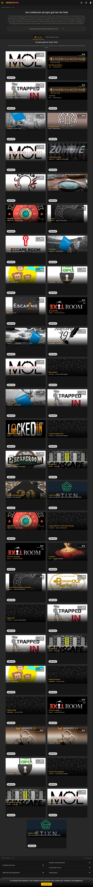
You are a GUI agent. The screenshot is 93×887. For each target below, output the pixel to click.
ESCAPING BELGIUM (58, 558)
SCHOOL (10, 126)
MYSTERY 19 (59, 343)
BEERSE (8, 497)
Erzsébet (52, 557)
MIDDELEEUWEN (54, 680)
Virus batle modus (14, 157)
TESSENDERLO (52, 282)
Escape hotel (54, 126)
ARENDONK (10, 190)
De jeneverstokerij (14, 434)
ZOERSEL (9, 466)
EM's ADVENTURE (55, 188)
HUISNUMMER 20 (16, 497)
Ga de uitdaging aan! (15, 495)
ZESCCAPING (17, 190)
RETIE (50, 190)
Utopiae (52, 219)
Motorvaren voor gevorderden (19, 587)
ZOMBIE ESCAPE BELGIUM (62, 159)
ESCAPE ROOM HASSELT (19, 251)
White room (32, 833)
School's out (12, 680)
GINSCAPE (57, 466)
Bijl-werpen (53, 372)
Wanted (10, 372)
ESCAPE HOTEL (56, 128)
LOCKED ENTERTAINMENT (61, 374)
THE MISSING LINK (57, 67)
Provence (52, 464)
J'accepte (47, 884)
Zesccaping (11, 188)
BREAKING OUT (57, 589)
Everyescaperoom (5, 7)
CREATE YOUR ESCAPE (61, 220)
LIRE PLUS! (53, 77)
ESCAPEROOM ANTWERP (19, 466)
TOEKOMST (11, 526)
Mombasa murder (14, 802)
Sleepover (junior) (14, 649)
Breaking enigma (55, 65)
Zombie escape (55, 157)
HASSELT (9, 251)
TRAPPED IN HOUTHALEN (21, 97)
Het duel (10, 741)
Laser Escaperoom (56, 434)
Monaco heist (54, 710)
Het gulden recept (56, 342)
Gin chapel (53, 649)
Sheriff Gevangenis (56, 772)
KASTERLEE (51, 220)
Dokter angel (12, 249)
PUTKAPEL (51, 374)
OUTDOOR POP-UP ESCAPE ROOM (61, 526)
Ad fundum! (53, 802)
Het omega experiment (58, 741)
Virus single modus (14, 65)
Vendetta (10, 280)
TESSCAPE (59, 282)
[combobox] (86, 2)
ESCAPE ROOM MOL (16, 67)
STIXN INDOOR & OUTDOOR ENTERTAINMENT (70, 497)
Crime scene (54, 403)
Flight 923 (10, 618)
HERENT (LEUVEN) (53, 497)
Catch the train (55, 495)
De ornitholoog (13, 772)
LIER (8, 282)
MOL (8, 67)
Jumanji (52, 96)
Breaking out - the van (57, 587)
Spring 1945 (53, 311)
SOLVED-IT (17, 743)
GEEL (50, 67)
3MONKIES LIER (14, 282)
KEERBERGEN (10, 220)
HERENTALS (51, 159)
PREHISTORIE (11, 710)
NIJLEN (50, 589)
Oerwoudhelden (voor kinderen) (61, 280)
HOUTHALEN (10, 97)
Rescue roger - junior (57, 618)
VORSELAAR (10, 743)
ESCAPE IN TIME (19, 220)
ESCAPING (55, 190)
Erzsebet (10, 311)
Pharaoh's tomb (13, 557)
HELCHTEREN (52, 343)
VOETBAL (52, 249)
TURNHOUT (10, 128)
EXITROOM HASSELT (60, 313)
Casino (9, 342)
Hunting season (13, 464)
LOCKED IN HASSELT (18, 435)
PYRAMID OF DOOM (14, 219)
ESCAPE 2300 (17, 128)
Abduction (11, 96)
